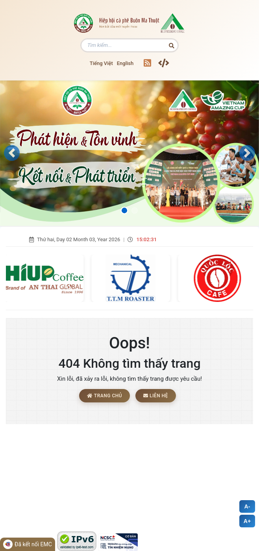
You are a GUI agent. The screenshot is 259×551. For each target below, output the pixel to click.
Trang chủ (104, 395)
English (125, 63)
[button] (12, 153)
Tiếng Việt (101, 63)
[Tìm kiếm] (129, 45)
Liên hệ (155, 395)
